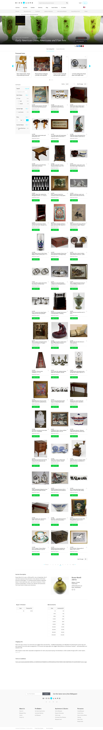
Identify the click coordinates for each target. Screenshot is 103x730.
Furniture (37, 11)
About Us (21, 711)
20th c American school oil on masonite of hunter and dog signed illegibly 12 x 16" (58, 195)
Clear (27, 95)
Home (16, 14)
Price (17, 117)
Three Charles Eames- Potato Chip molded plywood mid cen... (23, 74)
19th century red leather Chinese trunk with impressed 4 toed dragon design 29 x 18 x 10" (58, 254)
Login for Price (36, 111)
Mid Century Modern (62, 11)
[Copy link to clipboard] (75, 46)
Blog (47, 7)
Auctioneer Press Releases (60, 717)
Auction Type (19, 108)
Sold (23, 101)
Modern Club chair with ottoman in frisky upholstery (77, 342)
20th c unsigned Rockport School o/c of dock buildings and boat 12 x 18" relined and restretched (77, 283)
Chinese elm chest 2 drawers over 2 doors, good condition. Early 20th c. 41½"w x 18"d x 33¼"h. (77, 106)
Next (73, 564)
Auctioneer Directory (39, 713)
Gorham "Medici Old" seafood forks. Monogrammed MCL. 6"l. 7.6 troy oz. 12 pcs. (39, 195)
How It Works (55, 7)
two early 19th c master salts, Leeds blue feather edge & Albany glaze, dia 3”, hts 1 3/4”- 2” (77, 165)
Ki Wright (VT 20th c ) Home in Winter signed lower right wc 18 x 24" (58, 431)
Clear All (27, 88)
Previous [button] (13, 66)
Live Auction (22, 112)
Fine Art (17, 11)
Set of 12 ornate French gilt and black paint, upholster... (59, 74)
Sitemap (79, 717)
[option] (23, 66)
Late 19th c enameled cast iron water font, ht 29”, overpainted (39, 431)
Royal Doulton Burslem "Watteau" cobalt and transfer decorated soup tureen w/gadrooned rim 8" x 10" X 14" (77, 431)
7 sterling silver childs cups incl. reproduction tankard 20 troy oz (57, 106)
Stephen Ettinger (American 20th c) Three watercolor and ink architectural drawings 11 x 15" (58, 490)
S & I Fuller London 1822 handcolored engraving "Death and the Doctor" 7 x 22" (58, 136)
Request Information (59, 713)
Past (19, 14)
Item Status (19, 95)
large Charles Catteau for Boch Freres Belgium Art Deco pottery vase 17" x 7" (39, 254)
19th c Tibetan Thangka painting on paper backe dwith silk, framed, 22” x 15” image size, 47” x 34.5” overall (58, 224)
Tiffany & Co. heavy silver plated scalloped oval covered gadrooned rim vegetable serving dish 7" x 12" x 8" (58, 283)
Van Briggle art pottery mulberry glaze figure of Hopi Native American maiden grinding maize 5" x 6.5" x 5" (58, 342)
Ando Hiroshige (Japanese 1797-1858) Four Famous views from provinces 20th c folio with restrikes (39, 106)
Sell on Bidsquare (58, 711)
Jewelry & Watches (48, 11)
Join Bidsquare (38, 715)
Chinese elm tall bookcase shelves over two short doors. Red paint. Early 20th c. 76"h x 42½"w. (39, 224)
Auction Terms (80, 713)
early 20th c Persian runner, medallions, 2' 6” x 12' (37, 372)
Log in (80, 2)
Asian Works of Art (75, 11)
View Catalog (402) (80, 41)
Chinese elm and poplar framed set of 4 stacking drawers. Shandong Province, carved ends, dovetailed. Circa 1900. (58, 313)
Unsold (23, 103)
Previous (46, 564)
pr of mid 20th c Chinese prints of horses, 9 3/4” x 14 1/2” (77, 549)
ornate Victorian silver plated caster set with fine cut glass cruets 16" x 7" (77, 372)
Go (27, 120)
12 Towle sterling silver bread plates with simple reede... (79, 74)
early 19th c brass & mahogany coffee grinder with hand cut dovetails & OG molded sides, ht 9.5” (77, 460)
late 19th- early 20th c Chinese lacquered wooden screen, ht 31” (57, 165)
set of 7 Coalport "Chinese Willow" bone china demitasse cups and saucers (39, 549)
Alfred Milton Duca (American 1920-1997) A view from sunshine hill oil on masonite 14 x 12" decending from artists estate (39, 401)
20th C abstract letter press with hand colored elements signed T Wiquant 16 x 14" (78, 224)
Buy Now (25, 7)
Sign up (85, 3)
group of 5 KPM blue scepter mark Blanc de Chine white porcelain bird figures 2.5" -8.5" (77, 195)
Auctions (17, 7)
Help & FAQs (80, 719)
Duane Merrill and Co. (41, 38)
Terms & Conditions (49, 728)
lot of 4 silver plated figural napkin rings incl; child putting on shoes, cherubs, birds (58, 401)
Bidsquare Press (22, 713)
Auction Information (60, 49)
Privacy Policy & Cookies (39, 728)
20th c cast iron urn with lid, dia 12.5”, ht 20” (77, 313)
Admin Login (57, 715)
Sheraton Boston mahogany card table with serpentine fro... (41, 74)
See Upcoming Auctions (40, 711)
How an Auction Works (82, 715)
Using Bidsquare (80, 711)
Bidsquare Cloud (58, 719)
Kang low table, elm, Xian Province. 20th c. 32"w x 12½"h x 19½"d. (39, 519)
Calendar (33, 7)
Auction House (20, 125)
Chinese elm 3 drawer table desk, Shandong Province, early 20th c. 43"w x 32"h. (77, 401)
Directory (40, 7)
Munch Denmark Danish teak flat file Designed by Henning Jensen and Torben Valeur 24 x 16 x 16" (39, 460)
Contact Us (21, 717)
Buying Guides (80, 721)
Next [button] (90, 66)
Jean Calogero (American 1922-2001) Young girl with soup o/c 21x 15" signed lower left (77, 519)
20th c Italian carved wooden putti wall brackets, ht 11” (39, 136)
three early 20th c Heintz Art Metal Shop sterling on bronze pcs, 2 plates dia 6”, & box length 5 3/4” (77, 254)
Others (86, 11)
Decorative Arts (27, 11)
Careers (20, 715)
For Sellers (63, 7)
